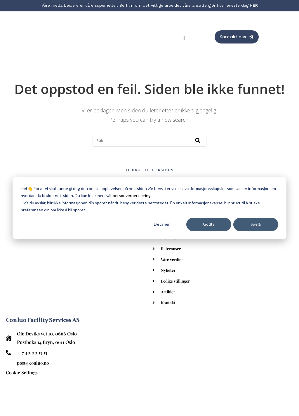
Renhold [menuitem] (22, 349)
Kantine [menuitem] (22, 360)
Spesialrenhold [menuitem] (29, 371)
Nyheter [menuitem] (169, 246)
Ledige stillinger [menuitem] (177, 257)
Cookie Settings (22, 297)
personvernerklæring (132, 195)
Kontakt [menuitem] (169, 278)
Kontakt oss (232, 25)
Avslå (256, 224)
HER (254, 5)
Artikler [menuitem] (169, 268)
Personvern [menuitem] (26, 393)
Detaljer (162, 224)
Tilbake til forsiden (149, 146)
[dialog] (149, 208)
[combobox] (149, 117)
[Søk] (198, 117)
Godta (209, 224)
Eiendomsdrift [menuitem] (28, 382)
